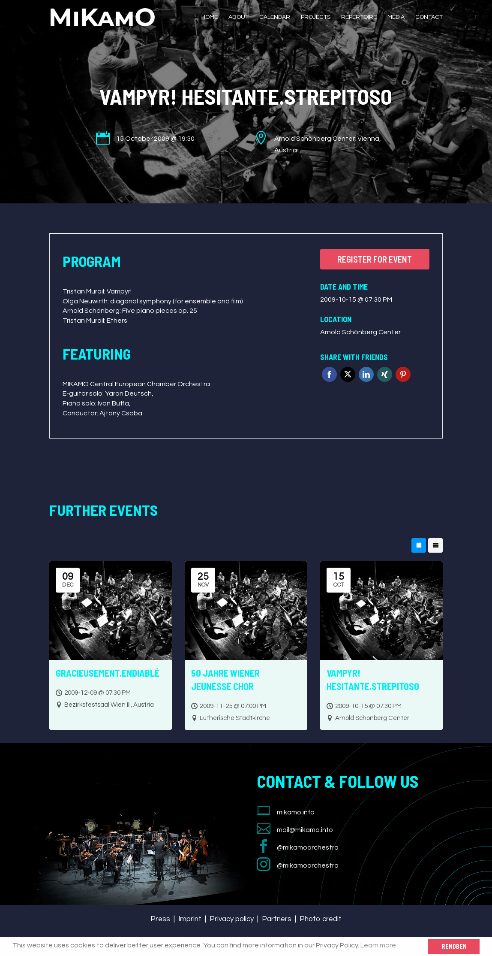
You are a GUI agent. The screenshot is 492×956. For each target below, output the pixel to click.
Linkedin (366, 374)
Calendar (274, 17)
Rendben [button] (454, 946)
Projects (315, 17)
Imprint (189, 919)
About (238, 17)
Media (396, 17)
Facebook (329, 374)
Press (160, 919)
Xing (384, 374)
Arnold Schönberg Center (360, 332)
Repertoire (359, 17)
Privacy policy (232, 919)
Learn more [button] (378, 945)
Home (209, 17)
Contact (429, 17)
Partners (276, 919)
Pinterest (403, 374)
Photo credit (321, 919)
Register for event (374, 259)
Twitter (347, 374)
